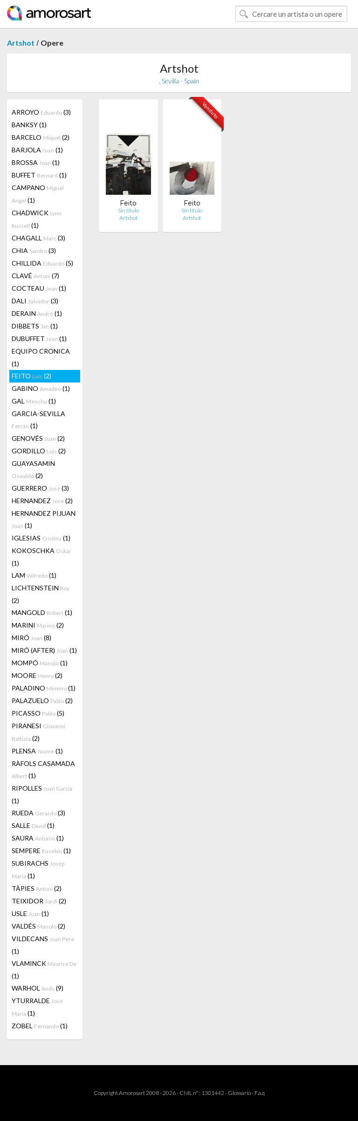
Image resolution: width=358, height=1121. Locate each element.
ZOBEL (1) (40, 1026)
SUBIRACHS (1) (38, 869)
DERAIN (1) (37, 313)
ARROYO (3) (41, 112)
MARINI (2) (38, 625)
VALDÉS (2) (38, 926)
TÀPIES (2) (37, 888)
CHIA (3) (34, 250)
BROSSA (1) (36, 162)
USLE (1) (30, 913)
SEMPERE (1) (41, 850)
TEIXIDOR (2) (39, 901)
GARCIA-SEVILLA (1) (38, 420)
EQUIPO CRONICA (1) (41, 357)
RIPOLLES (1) (42, 794)
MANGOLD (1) (42, 612)
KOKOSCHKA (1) (41, 557)
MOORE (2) (37, 675)
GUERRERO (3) (40, 488)
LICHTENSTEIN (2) (40, 594)
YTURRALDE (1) (37, 1007)
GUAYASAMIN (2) (33, 469)
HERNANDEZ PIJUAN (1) (44, 519)
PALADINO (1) (44, 688)
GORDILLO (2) (39, 451)
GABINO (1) (41, 388)
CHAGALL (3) (38, 238)
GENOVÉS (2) (38, 438)
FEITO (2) (31, 376)
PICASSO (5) (38, 713)
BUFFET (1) (39, 175)
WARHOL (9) (37, 988)
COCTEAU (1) (39, 288)
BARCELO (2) (40, 137)
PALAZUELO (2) (42, 700)
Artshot (20, 42)
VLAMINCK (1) (44, 969)
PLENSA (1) (37, 751)
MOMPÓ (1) (40, 663)
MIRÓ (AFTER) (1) (44, 650)
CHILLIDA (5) (42, 263)
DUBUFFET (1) (39, 338)
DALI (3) (35, 301)
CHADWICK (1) (37, 219)
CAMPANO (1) (38, 194)
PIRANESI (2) (38, 732)
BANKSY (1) (29, 125)
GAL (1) (34, 401)
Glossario (239, 1092)
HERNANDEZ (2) (42, 501)
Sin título (128, 210)
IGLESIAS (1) (41, 538)
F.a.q (260, 1092)
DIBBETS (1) (35, 326)
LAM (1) (34, 575)
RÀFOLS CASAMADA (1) (43, 769)
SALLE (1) (33, 825)
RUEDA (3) (38, 813)
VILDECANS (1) (43, 945)
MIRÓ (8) (31, 638)
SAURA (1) (38, 838)
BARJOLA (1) (37, 150)
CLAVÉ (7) (35, 276)
